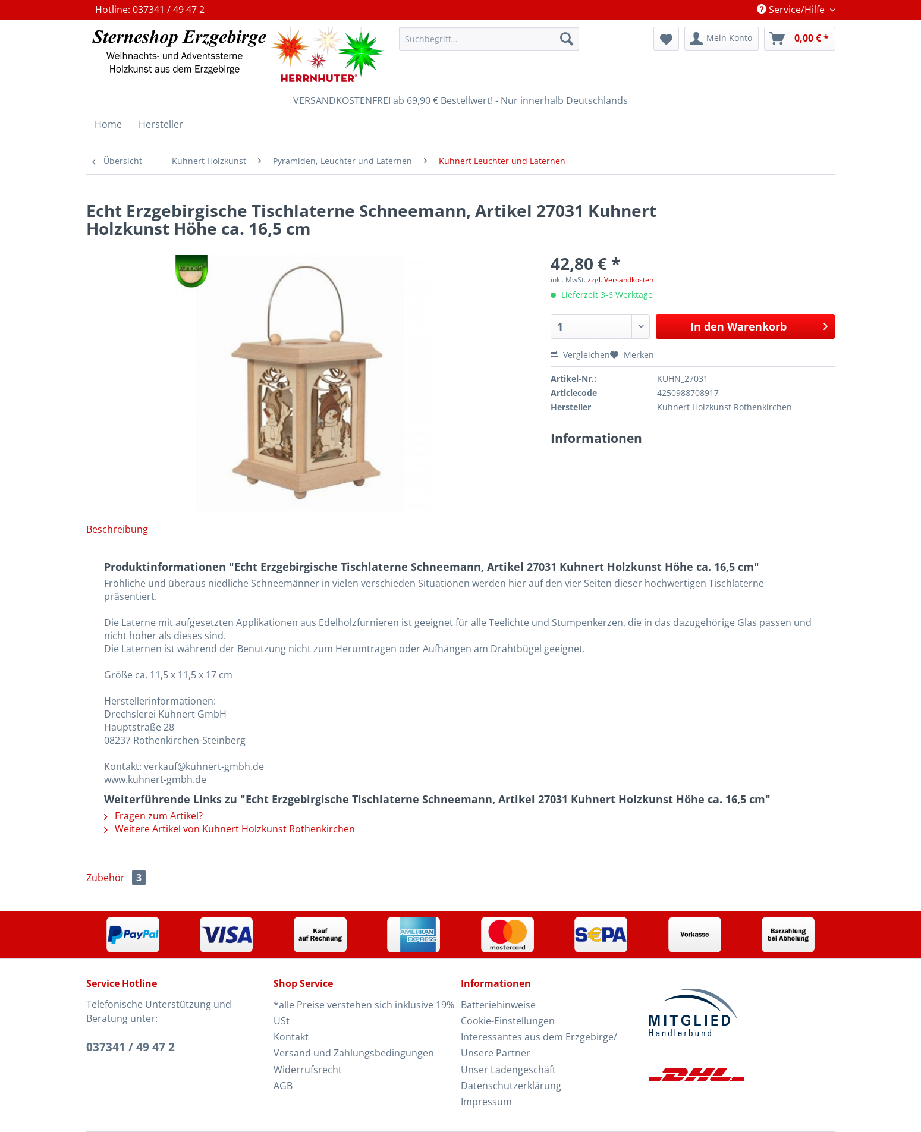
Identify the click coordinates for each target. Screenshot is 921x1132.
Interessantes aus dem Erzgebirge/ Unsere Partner (539, 1044)
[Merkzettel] (666, 39)
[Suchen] (566, 39)
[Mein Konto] (721, 39)
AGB (283, 1085)
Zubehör (116, 877)
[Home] (108, 124)
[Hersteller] (160, 124)
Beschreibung (117, 529)
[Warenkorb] (799, 39)
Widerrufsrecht (308, 1069)
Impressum (486, 1101)
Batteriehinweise (498, 1004)
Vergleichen (580, 354)
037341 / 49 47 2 (130, 1047)
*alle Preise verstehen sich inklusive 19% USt (364, 1012)
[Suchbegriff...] (489, 39)
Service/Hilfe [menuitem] (792, 9)
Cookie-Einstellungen (508, 1020)
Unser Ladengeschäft (508, 1069)
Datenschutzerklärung (511, 1085)
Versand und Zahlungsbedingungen (354, 1052)
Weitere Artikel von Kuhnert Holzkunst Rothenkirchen (229, 828)
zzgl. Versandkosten (620, 280)
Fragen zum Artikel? (153, 815)
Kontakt (291, 1036)
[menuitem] (489, 44)
